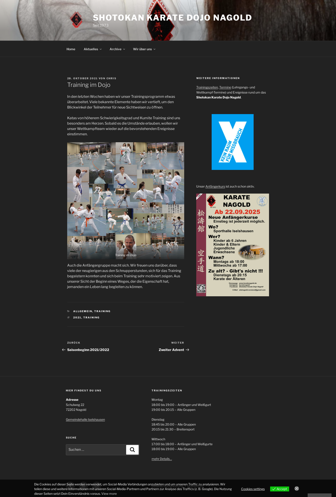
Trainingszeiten (207, 87)
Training (102, 311)
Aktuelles (93, 49)
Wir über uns (144, 49)
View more (109, 493)
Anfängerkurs (215, 186)
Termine (225, 87)
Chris (111, 78)
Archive (118, 49)
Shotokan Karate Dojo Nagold (173, 18)
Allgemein (82, 311)
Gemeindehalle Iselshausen (85, 419)
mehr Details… (162, 459)
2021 (77, 317)
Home (71, 49)
